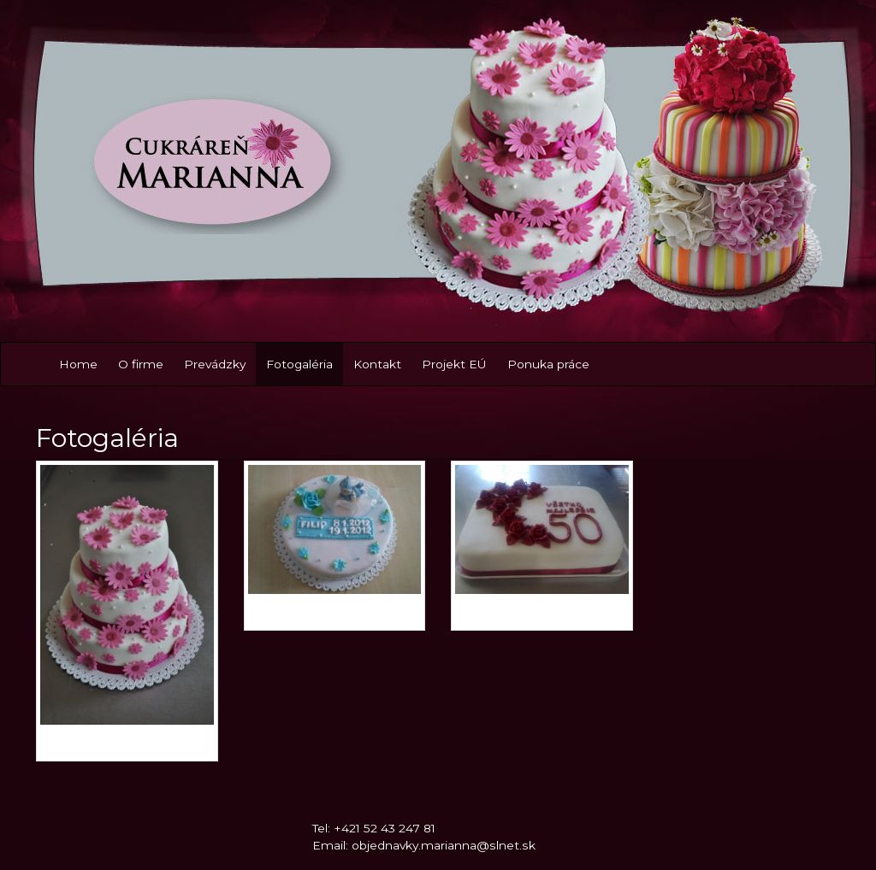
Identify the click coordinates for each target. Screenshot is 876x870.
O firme (140, 364)
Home (78, 364)
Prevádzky (215, 364)
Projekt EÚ (454, 364)
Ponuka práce (548, 364)
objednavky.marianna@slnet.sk (444, 845)
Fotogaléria (299, 364)
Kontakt (377, 364)
